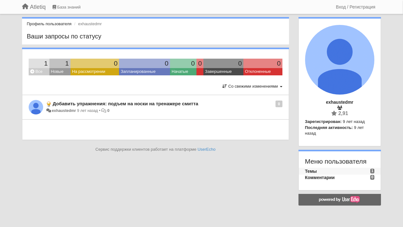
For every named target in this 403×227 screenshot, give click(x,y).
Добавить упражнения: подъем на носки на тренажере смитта (125, 103)
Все (36, 71)
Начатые (180, 71)
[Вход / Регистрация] (355, 7)
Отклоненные (258, 71)
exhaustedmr (64, 110)
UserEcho (206, 149)
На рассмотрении (88, 71)
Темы (311, 171)
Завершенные (218, 71)
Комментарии (320, 177)
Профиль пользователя (49, 23)
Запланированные (138, 71)
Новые (57, 71)
